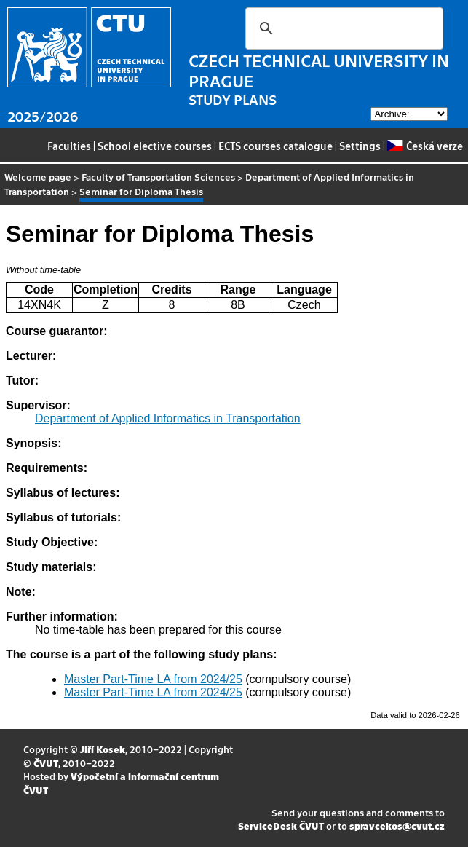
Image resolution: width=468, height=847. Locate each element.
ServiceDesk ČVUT (281, 825)
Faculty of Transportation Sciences (158, 176)
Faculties (69, 145)
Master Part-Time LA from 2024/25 (153, 679)
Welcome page (37, 176)
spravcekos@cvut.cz (397, 825)
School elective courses (155, 145)
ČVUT (45, 762)
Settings (360, 145)
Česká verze (424, 145)
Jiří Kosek (102, 749)
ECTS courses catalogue (275, 145)
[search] (342, 28)
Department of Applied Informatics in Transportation (168, 418)
